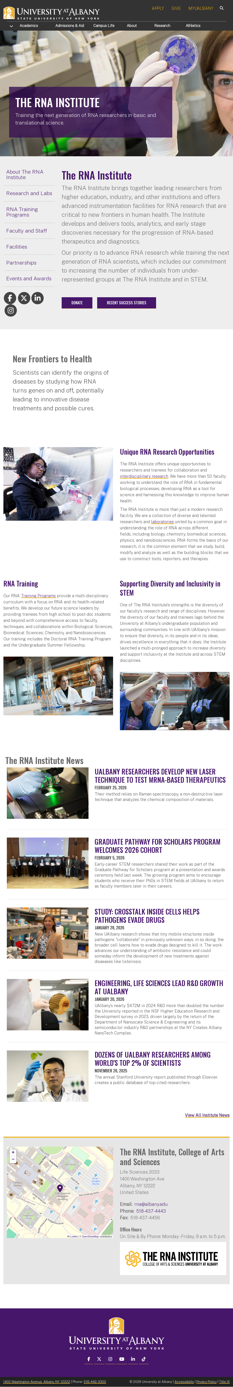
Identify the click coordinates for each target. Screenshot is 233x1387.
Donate (77, 302)
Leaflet (72, 1236)
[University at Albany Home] (51, 12)
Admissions (69, 26)
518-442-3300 (95, 1382)
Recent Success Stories (126, 302)
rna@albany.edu (151, 1204)
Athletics (193, 26)
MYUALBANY (200, 8)
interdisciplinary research (144, 476)
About (132, 26)
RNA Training (20, 583)
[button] (60, 1188)
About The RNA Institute (24, 174)
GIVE (176, 8)
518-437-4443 (151, 1211)
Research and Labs (29, 193)
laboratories (162, 521)
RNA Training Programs (22, 212)
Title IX (224, 1382)
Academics (29, 26)
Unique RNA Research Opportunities (167, 451)
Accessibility (184, 1382)
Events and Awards (28, 278)
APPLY (158, 8)
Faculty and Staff (26, 231)
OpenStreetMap (90, 1236)
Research (162, 26)
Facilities (16, 247)
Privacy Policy (206, 1382)
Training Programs (38, 595)
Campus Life (103, 26)
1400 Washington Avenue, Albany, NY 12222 (36, 1382)
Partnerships (21, 263)
